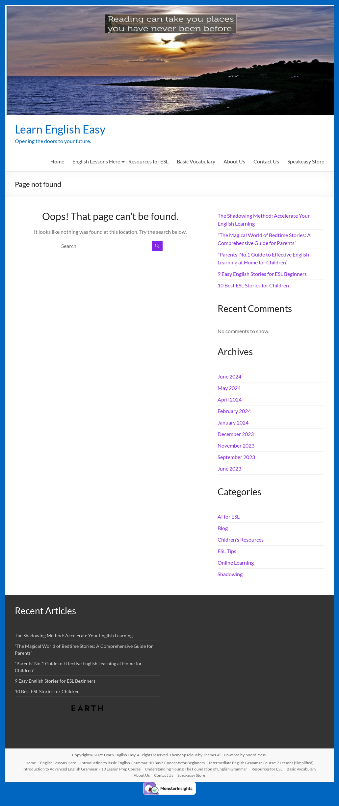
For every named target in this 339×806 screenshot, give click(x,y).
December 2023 (236, 434)
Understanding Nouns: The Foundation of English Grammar (196, 769)
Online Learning (236, 563)
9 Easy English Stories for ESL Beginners (262, 274)
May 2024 (229, 388)
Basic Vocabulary (196, 162)
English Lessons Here (96, 162)
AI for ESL (229, 517)
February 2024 (234, 411)
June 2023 (229, 469)
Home (57, 162)
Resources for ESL (148, 162)
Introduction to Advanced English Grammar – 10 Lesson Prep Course (81, 769)
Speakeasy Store (305, 162)
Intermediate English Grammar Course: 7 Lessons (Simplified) (261, 763)
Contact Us (266, 162)
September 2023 (236, 457)
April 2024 (230, 400)
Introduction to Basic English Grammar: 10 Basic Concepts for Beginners (142, 763)
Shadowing (230, 574)
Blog (223, 528)
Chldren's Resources (241, 540)
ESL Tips (227, 551)
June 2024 (229, 377)
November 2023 (236, 446)
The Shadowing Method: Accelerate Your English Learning (74, 636)
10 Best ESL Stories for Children (253, 285)
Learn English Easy (62, 129)
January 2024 (233, 423)
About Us (234, 162)
